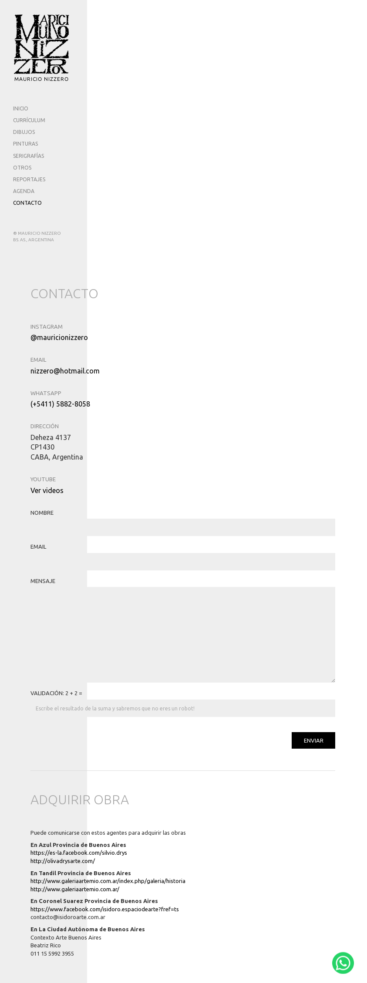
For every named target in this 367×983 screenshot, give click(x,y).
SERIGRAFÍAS (28, 156)
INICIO (20, 108)
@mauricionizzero (59, 337)
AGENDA (23, 191)
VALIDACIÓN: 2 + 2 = (56, 693)
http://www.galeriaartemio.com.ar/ (74, 889)
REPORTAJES (29, 179)
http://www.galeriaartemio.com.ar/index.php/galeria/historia (107, 881)
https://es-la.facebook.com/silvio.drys (78, 853)
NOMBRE (42, 513)
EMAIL (38, 546)
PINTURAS (25, 144)
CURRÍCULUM (29, 120)
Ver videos (47, 490)
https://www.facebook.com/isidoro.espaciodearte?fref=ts (104, 909)
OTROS (22, 167)
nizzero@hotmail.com (65, 371)
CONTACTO (27, 203)
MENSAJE (42, 581)
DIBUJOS (24, 132)
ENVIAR (313, 740)
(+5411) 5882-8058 (60, 404)
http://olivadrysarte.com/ (62, 861)
